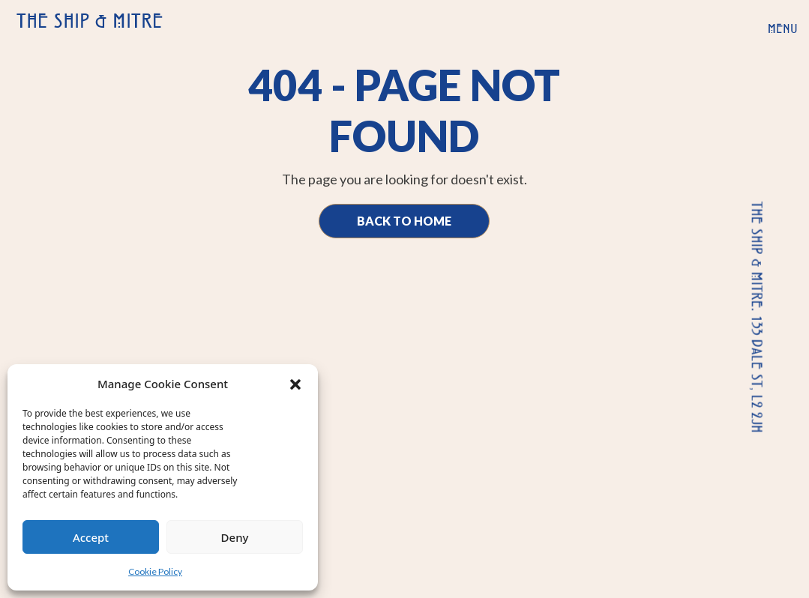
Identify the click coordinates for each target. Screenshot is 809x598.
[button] (295, 383)
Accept (91, 537)
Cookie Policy (155, 571)
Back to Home (404, 221)
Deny (235, 537)
